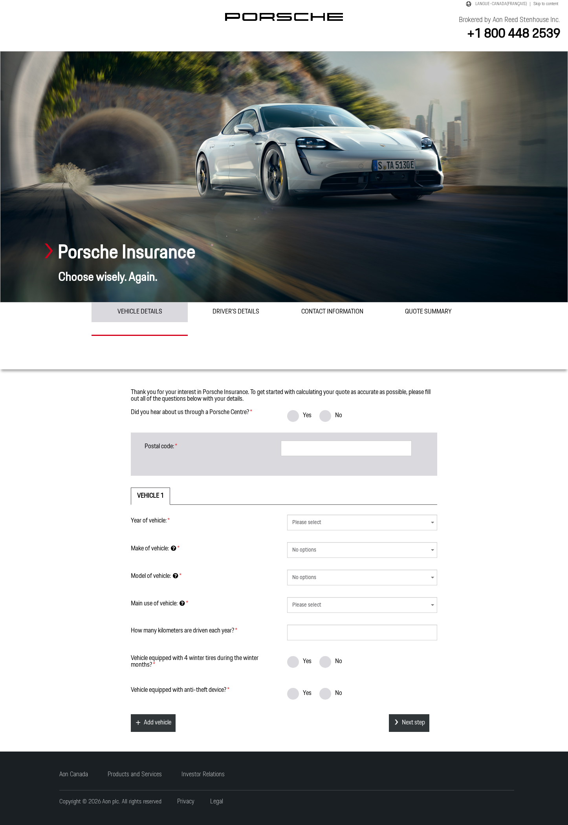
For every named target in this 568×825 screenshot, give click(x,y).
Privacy (185, 801)
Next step (413, 722)
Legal (216, 801)
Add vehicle (157, 722)
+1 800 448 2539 (513, 34)
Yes (299, 415)
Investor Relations (203, 774)
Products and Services (135, 774)
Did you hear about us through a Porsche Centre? (190, 412)
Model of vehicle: (154, 575)
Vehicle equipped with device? (178, 689)
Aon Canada (73, 774)
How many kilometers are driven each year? (182, 630)
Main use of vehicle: (158, 603)
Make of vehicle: (153, 548)
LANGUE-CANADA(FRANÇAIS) (501, 4)
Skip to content (545, 4)
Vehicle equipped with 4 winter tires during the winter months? (194, 661)
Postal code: (159, 446)
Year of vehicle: (149, 520)
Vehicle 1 (150, 495)
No (330, 415)
